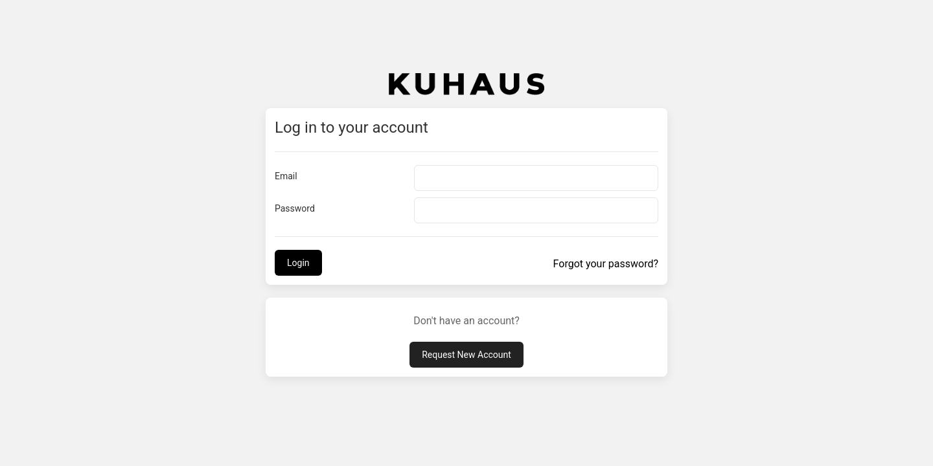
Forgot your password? (605, 264)
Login (298, 263)
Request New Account (466, 355)
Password (295, 208)
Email (286, 176)
